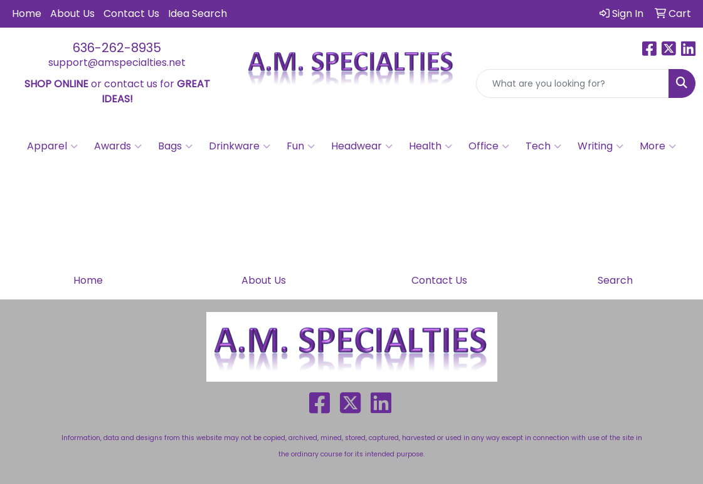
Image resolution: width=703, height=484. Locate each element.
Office (488, 146)
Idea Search (197, 13)
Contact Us (131, 13)
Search (615, 280)
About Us (72, 13)
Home (26, 13)
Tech (543, 146)
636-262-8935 (117, 47)
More (658, 146)
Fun (301, 146)
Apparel (52, 146)
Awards (118, 146)
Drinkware (239, 146)
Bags (175, 146)
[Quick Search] (572, 83)
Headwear (362, 146)
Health (430, 146)
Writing (600, 146)
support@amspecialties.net (117, 62)
